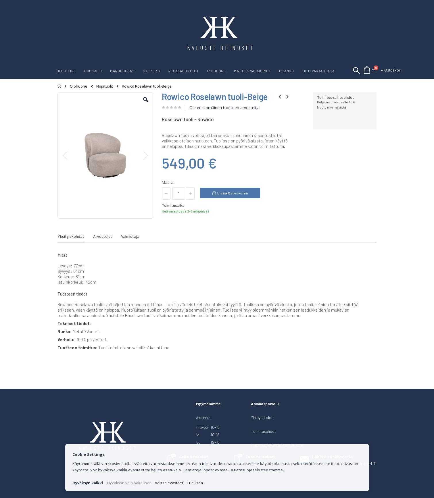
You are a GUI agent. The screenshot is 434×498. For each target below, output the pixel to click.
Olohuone (78, 86)
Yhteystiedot (262, 417)
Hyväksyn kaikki (87, 482)
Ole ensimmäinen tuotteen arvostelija (224, 107)
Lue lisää (195, 482)
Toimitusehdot (263, 431)
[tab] (75, 237)
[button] (146, 103)
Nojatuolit (104, 86)
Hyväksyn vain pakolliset (129, 482)
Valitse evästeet (169, 482)
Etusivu (59, 85)
